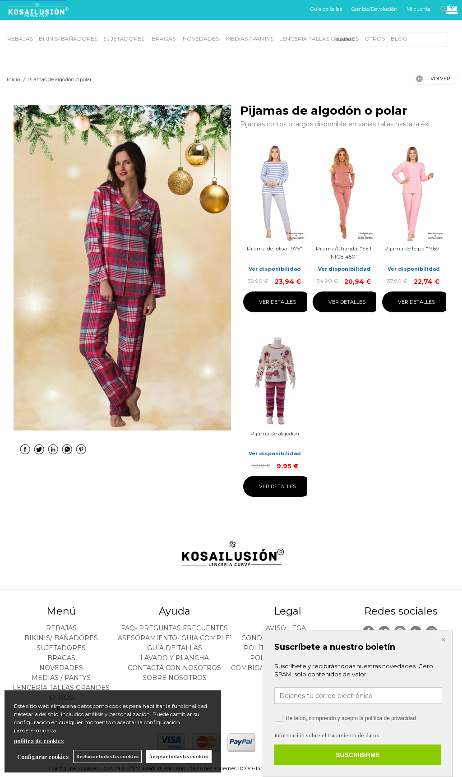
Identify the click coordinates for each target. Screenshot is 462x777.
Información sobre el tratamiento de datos (326, 735)
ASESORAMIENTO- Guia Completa (178, 638)
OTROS (375, 38)
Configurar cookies (43, 756)
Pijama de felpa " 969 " (413, 248)
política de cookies (39, 741)
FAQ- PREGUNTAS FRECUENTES (174, 628)
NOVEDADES (201, 38)
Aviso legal (288, 628)
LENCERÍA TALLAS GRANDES (319, 38)
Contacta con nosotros (174, 668)
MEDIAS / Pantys (249, 38)
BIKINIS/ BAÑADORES (68, 38)
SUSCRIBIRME (358, 754)
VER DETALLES (277, 302)
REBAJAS (20, 38)
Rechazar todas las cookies (107, 756)
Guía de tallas (326, 9)
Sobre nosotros (175, 678)
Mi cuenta (418, 9)
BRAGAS (164, 38)
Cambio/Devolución (374, 9)
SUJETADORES (124, 38)
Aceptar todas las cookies (178, 756)
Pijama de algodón (274, 433)
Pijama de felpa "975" (274, 248)
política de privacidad (390, 718)
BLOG (399, 38)
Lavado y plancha (174, 658)
